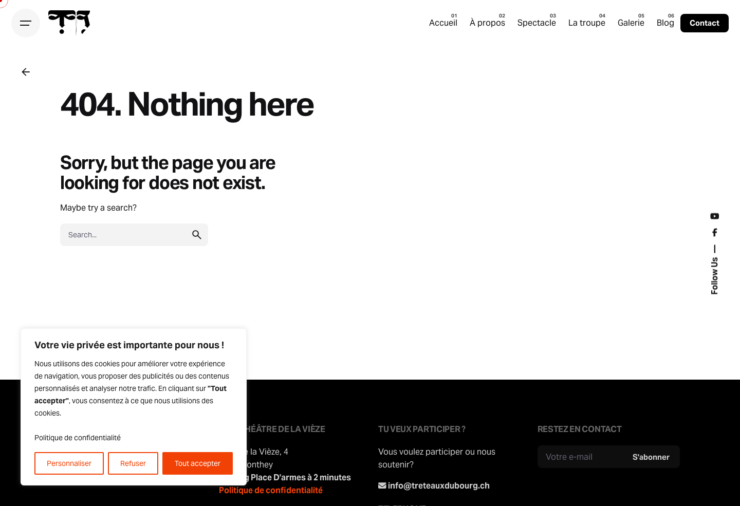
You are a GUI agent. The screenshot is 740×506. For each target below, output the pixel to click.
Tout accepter (197, 463)
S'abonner (651, 457)
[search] (197, 234)
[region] (134, 406)
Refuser (133, 463)
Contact (704, 23)
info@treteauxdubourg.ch (439, 485)
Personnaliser (69, 463)
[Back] (25, 72)
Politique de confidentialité (77, 437)
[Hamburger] (25, 23)
